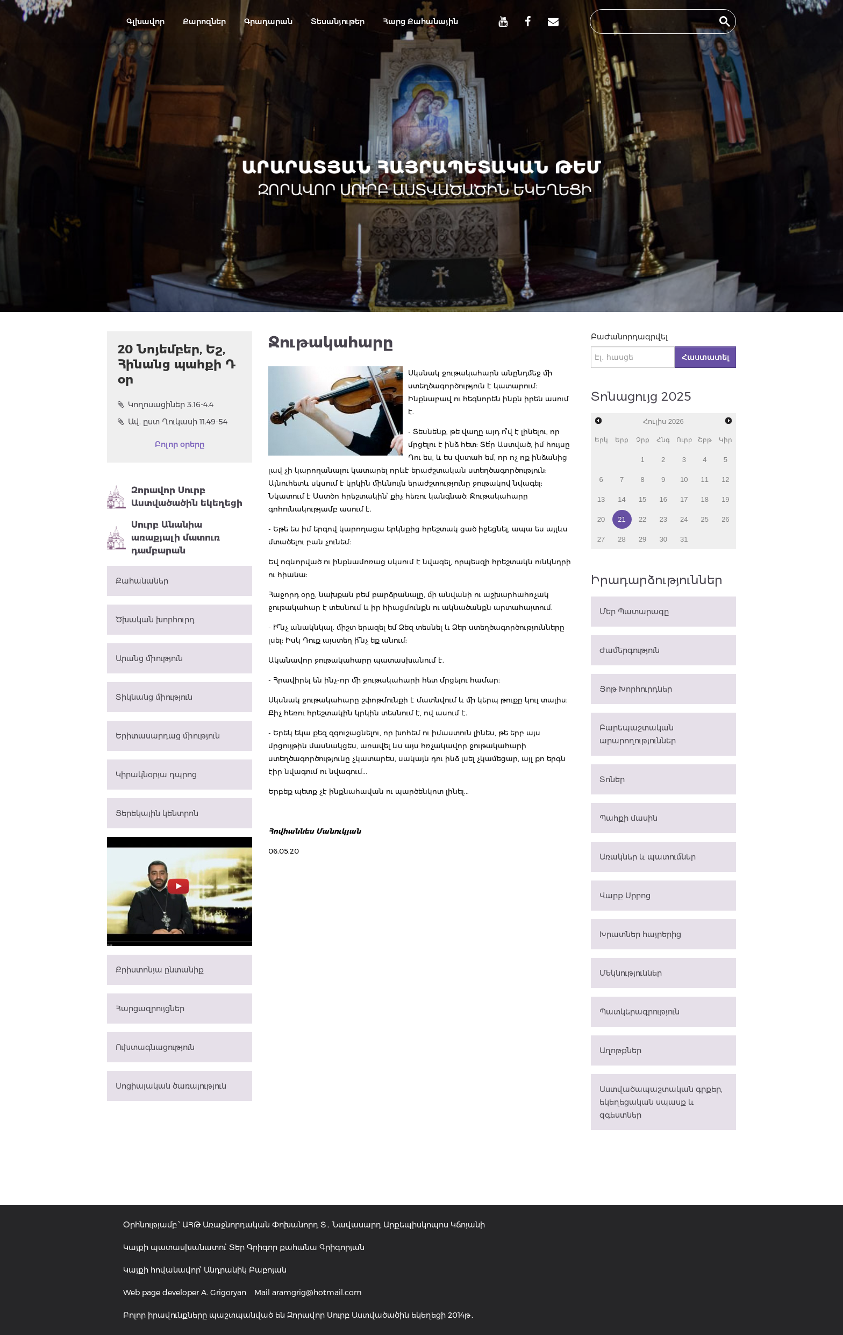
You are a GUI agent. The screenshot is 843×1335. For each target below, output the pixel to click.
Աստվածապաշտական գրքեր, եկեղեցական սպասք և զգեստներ (661, 1102)
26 (725, 519)
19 (725, 499)
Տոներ (612, 779)
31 (684, 539)
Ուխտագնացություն (155, 1047)
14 (621, 499)
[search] (653, 21)
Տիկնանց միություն (154, 697)
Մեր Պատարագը (634, 611)
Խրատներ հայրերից (640, 934)
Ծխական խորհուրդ (155, 619)
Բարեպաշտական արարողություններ (637, 734)
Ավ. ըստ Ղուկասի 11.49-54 (172, 422)
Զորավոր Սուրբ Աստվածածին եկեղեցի (174, 497)
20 (601, 519)
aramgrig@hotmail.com (317, 1292)
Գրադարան (268, 21)
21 (621, 519)
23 (663, 519)
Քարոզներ (204, 21)
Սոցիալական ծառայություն (171, 1086)
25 (705, 519)
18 (705, 499)
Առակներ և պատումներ (647, 857)
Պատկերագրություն (639, 1012)
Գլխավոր (145, 21)
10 (684, 479)
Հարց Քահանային (420, 21)
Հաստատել (705, 357)
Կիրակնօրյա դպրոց (156, 774)
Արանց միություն (149, 658)
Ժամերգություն (629, 650)
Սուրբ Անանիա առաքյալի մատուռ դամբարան (163, 538)
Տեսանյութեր (338, 21)
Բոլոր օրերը (179, 444)
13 (601, 499)
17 (684, 499)
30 (663, 539)
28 (621, 539)
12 (725, 479)
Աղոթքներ (620, 1050)
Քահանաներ (142, 581)
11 (705, 479)
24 (684, 519)
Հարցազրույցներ (150, 1008)
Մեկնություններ (630, 973)
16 (663, 499)
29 (642, 539)
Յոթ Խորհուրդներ (635, 689)
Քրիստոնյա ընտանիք (160, 970)
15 (642, 499)
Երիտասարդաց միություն (168, 736)
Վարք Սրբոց (625, 895)
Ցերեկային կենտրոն (157, 813)
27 (601, 539)
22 (642, 519)
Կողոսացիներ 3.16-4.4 (165, 404)
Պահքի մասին (628, 818)
